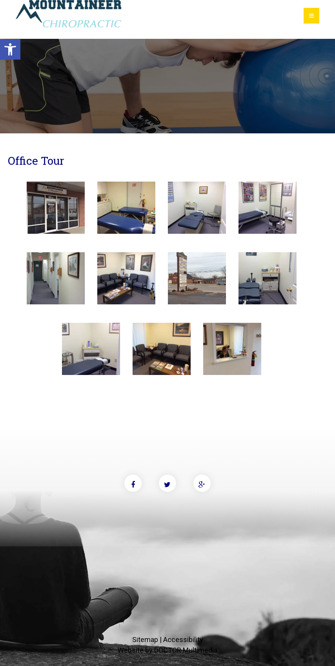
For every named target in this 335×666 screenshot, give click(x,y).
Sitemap (145, 639)
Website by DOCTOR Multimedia (167, 650)
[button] (10, 49)
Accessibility (183, 639)
